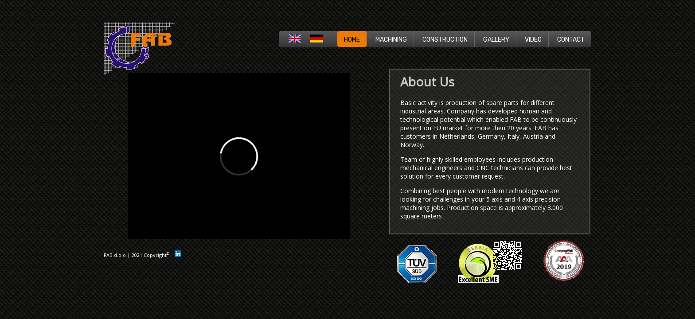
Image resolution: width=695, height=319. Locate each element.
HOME (352, 39)
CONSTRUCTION (445, 39)
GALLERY (496, 39)
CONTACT (571, 39)
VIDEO (533, 39)
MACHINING (391, 39)
